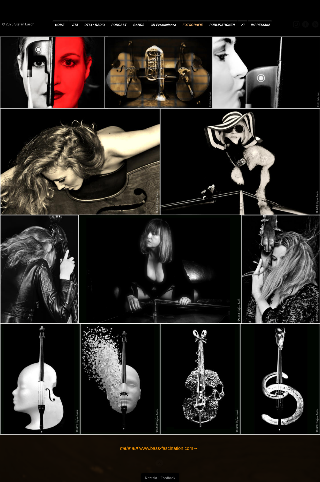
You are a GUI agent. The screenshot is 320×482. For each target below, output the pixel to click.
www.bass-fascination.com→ (168, 448)
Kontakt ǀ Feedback (160, 478)
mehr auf (129, 448)
